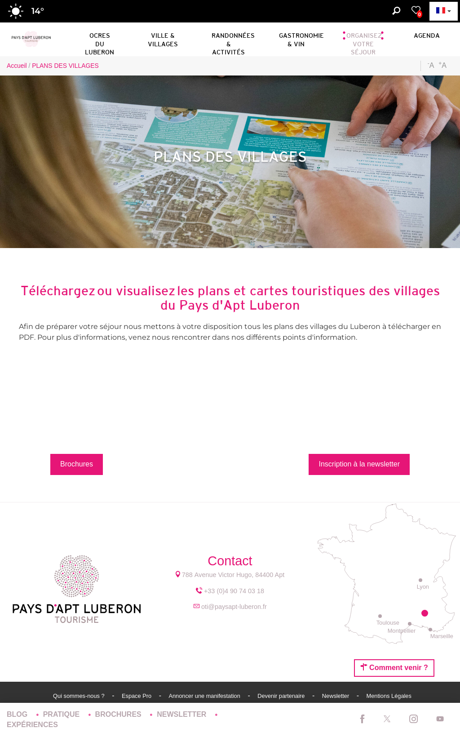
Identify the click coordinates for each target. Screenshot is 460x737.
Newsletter (336, 696)
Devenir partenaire (281, 696)
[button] (99, 38)
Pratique (62, 714)
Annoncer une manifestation (205, 696)
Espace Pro (137, 696)
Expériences (32, 724)
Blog (18, 714)
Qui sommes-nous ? (79, 696)
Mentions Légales (389, 696)
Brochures (119, 714)
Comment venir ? (394, 667)
